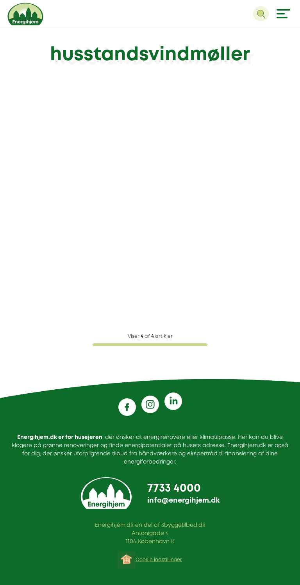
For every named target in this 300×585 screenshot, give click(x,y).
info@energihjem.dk (183, 501)
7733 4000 (174, 489)
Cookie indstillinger (159, 560)
